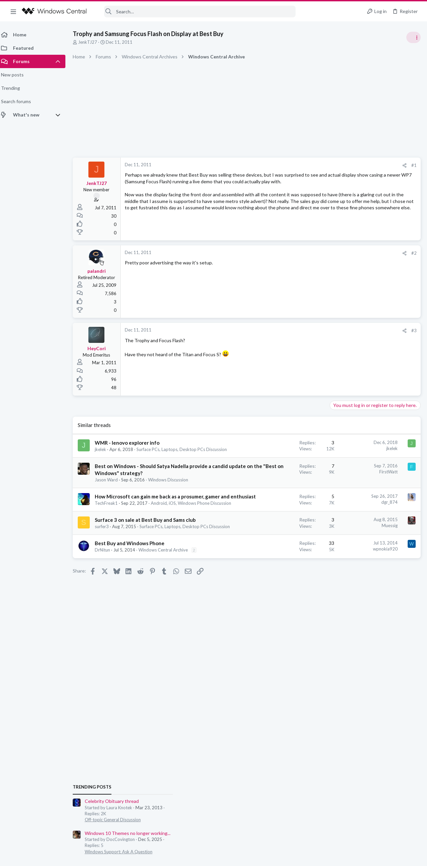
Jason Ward (110, 492)
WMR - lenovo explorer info (131, 443)
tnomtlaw (410, 482)
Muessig (283, 558)
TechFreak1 (110, 529)
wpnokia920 (278, 594)
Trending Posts (339, 361)
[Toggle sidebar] (413, 37)
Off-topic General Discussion (360, 394)
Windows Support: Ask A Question (366, 425)
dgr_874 (282, 521)
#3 (307, 330)
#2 (307, 253)
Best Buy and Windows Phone (133, 589)
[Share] (297, 165)
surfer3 (106, 566)
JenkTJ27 (91, 42)
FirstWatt (281, 477)
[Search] (195, 11)
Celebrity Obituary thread (359, 375)
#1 (307, 165)
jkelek (104, 449)
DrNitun (106, 595)
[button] (13, 11)
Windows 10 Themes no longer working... (375, 407)
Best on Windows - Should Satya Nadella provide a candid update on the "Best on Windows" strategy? (140, 479)
